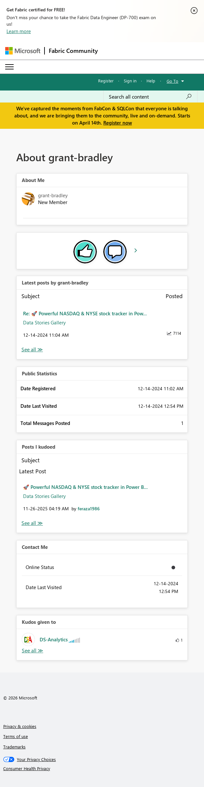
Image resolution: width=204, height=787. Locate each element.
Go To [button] (172, 81)
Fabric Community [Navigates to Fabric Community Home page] (73, 50)
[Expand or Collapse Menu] (9, 67)
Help (151, 80)
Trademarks (14, 746)
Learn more (18, 31)
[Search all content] (150, 97)
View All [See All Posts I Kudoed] (32, 523)
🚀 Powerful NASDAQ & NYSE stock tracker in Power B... (85, 487)
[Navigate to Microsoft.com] (22, 50)
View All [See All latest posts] (32, 349)
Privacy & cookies (19, 726)
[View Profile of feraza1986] (89, 508)
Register (106, 80)
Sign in (130, 80)
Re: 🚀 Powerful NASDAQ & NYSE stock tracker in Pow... (85, 313)
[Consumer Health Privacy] (102, 768)
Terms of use (15, 736)
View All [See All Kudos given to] (32, 650)
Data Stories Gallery (44, 322)
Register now (117, 122)
